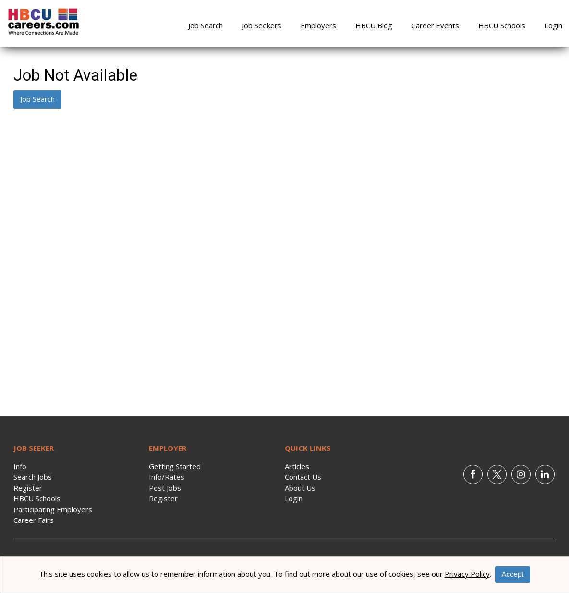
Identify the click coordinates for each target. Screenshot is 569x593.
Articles (297, 466)
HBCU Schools (501, 25)
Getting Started (175, 466)
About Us (300, 488)
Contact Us (303, 477)
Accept (513, 574)
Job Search (205, 25)
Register (27, 488)
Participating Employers (52, 509)
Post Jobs (165, 488)
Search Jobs (32, 477)
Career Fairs (33, 520)
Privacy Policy (467, 574)
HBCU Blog (373, 25)
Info (19, 466)
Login (553, 25)
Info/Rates (166, 477)
